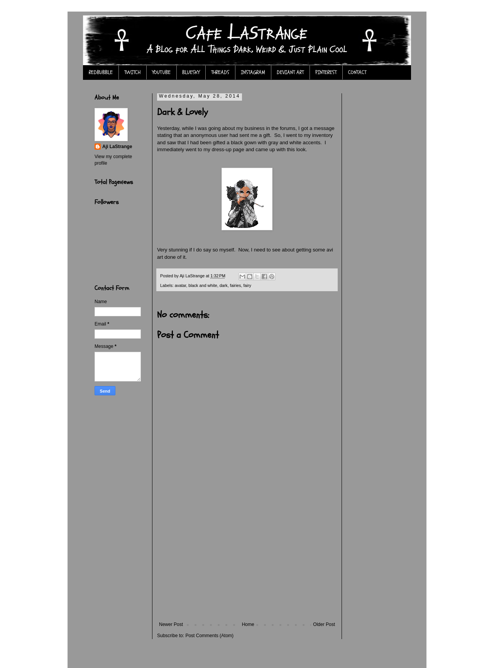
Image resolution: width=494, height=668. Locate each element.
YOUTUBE (161, 72)
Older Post (324, 624)
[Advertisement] (247, 564)
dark (224, 285)
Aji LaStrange (117, 146)
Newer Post (171, 624)
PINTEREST (326, 72)
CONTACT (357, 72)
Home (248, 624)
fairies (235, 285)
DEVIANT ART (290, 72)
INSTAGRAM (253, 72)
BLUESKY (191, 72)
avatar (180, 285)
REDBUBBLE (101, 72)
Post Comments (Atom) (209, 635)
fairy (247, 285)
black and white (202, 285)
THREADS (220, 72)
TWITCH (132, 72)
